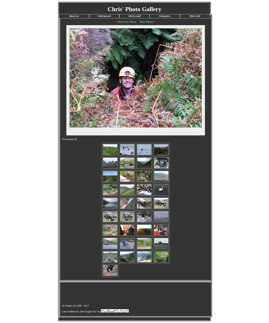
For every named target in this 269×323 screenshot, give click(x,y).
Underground (104, 16)
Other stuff (194, 16)
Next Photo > (147, 21)
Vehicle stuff (134, 16)
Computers (164, 16)
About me (74, 16)
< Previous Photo (126, 21)
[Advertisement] (129, 293)
